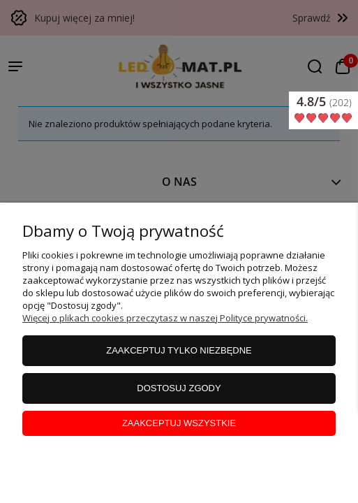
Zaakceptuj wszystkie (179, 423)
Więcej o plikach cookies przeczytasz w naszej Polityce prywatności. (165, 318)
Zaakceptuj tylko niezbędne (179, 350)
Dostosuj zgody (179, 388)
